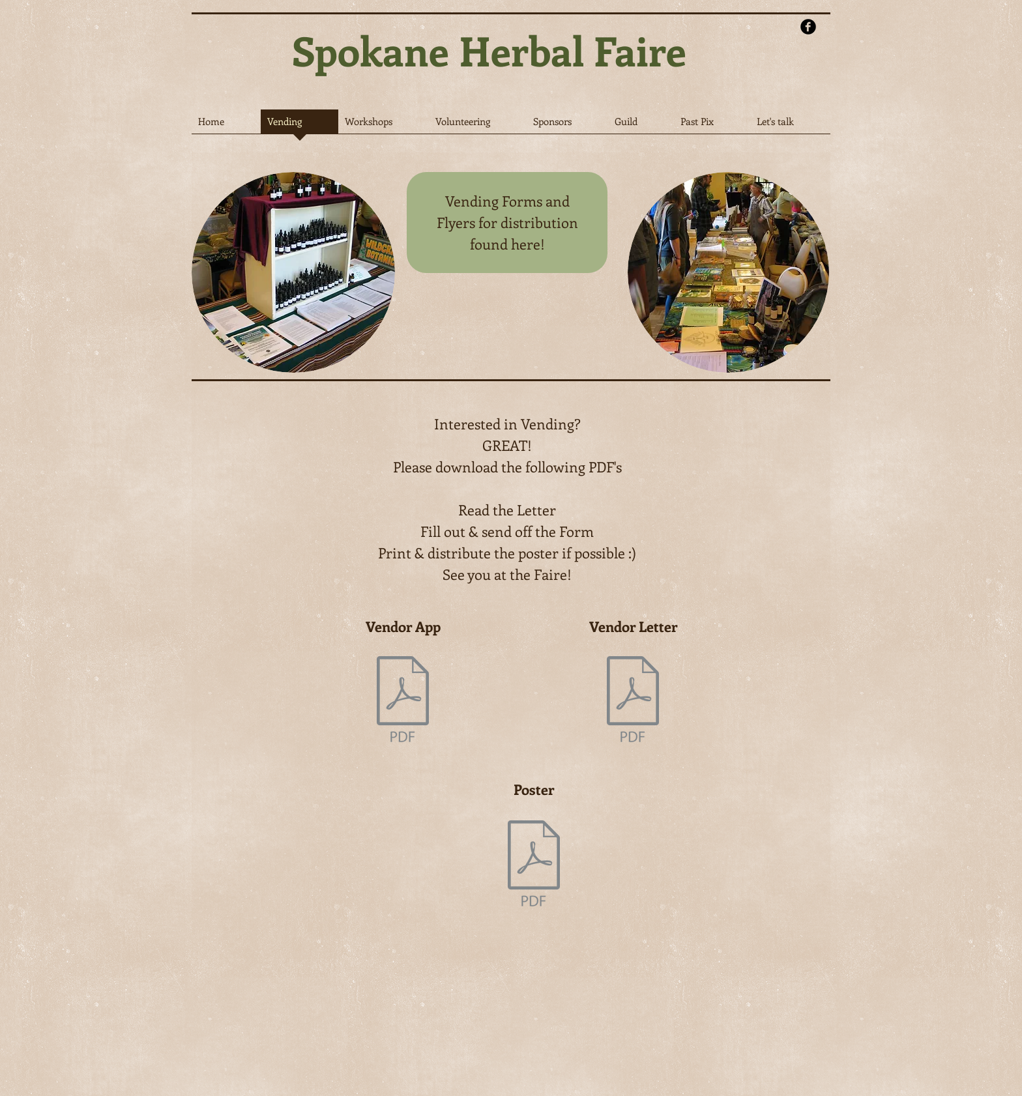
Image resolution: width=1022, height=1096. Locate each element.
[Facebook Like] (742, 84)
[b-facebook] (808, 27)
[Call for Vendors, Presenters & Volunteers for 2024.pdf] (633, 700)
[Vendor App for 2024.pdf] (402, 700)
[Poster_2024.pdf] (533, 864)
